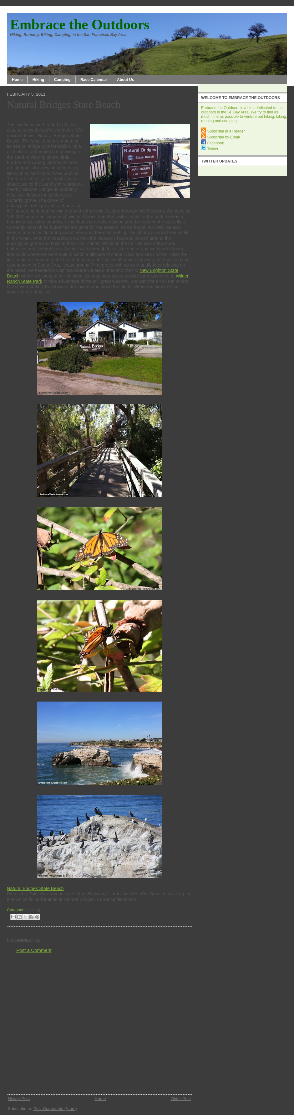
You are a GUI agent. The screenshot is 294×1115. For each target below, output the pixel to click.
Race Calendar (93, 80)
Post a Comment (34, 950)
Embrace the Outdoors (80, 24)
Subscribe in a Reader (223, 131)
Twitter (209, 149)
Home (17, 80)
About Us (125, 80)
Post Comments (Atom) (55, 1108)
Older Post (180, 1098)
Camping (62, 80)
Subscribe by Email (220, 137)
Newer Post (19, 1098)
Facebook (212, 143)
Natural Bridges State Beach (63, 104)
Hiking (38, 80)
